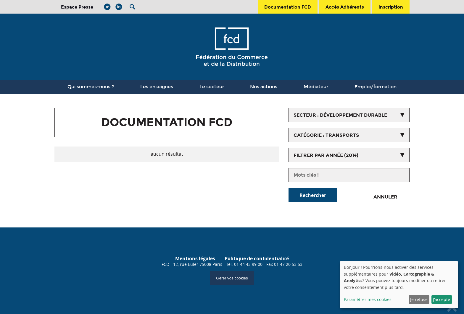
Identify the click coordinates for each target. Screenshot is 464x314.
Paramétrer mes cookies (368, 299)
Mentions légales (195, 258)
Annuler (385, 197)
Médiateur (316, 87)
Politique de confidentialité (257, 258)
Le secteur (211, 87)
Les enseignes (156, 87)
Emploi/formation (376, 87)
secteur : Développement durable (340, 115)
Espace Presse (77, 7)
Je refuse (419, 299)
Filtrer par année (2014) (326, 155)
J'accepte (441, 299)
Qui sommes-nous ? (90, 87)
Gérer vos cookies (232, 278)
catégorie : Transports (326, 135)
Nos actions (263, 87)
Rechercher (312, 195)
